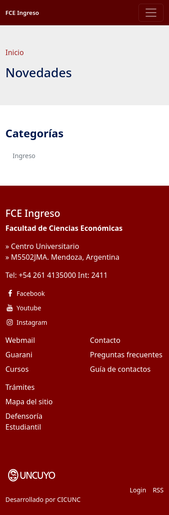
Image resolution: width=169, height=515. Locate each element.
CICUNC (69, 499)
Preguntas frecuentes (126, 355)
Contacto (105, 340)
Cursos (17, 369)
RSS (158, 490)
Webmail (20, 340)
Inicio (14, 52)
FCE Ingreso (22, 13)
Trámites (20, 387)
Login (138, 490)
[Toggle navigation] (151, 13)
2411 (99, 275)
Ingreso (24, 155)
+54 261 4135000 (47, 275)
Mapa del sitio (29, 402)
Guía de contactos (120, 369)
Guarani (18, 355)
